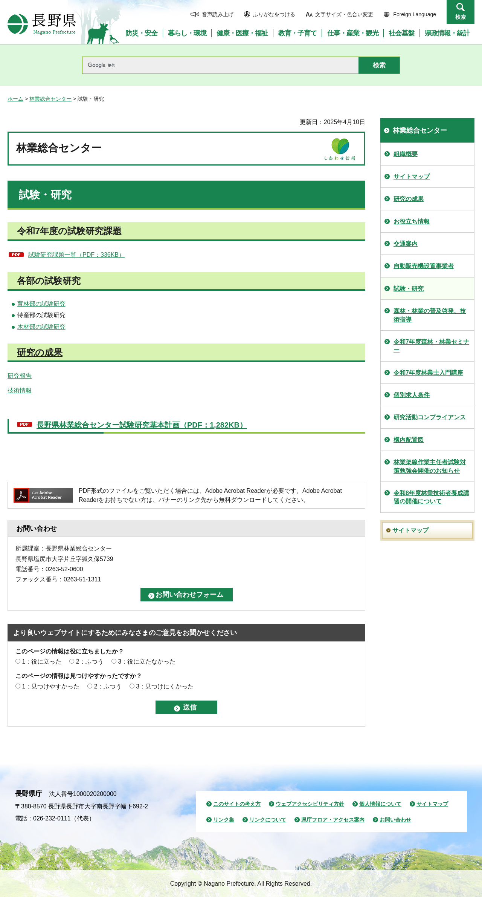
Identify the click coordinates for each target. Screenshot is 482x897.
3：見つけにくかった (165, 686)
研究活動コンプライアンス (430, 417)
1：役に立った (41, 661)
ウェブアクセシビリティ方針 (310, 804)
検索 (460, 17)
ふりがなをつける (274, 14)
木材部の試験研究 (41, 327)
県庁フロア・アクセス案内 (333, 820)
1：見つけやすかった (50, 686)
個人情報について (380, 804)
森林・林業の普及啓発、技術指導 (430, 315)
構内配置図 (409, 440)
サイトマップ (412, 176)
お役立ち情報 (412, 221)
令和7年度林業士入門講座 (428, 373)
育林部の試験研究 (41, 304)
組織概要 (406, 154)
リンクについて (267, 820)
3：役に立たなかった (146, 661)
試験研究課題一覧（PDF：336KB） (76, 254)
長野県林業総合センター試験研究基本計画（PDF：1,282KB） (142, 425)
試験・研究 (409, 288)
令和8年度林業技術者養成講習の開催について (431, 497)
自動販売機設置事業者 (424, 266)
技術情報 (20, 390)
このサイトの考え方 (237, 804)
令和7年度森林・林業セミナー (431, 346)
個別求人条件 (412, 395)
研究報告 (20, 376)
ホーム (15, 99)
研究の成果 (40, 352)
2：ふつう (90, 661)
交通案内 (406, 244)
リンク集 (223, 820)
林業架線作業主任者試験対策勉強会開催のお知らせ (430, 466)
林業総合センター (50, 99)
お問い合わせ (395, 820)
